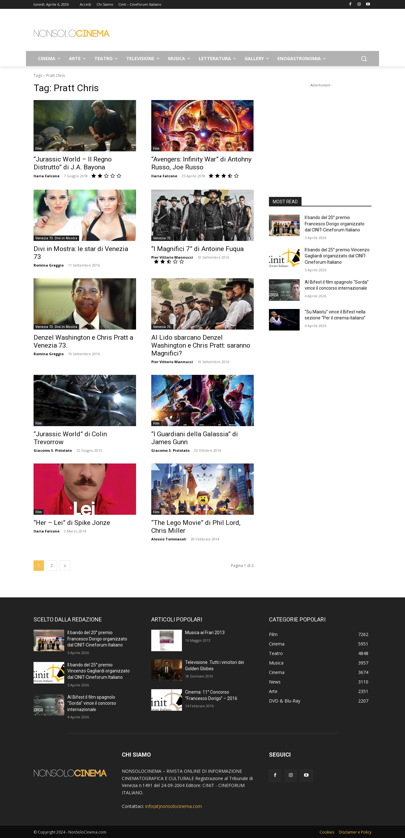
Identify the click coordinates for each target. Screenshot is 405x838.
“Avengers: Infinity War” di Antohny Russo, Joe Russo (201, 163)
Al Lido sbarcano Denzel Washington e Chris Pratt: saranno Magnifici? (200, 345)
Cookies (327, 832)
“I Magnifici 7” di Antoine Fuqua (197, 249)
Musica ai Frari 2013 (205, 632)
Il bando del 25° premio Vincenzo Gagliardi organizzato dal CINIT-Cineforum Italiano (337, 256)
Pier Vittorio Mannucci (172, 257)
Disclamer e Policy (355, 832)
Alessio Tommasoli (168, 539)
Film (38, 148)
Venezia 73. (162, 238)
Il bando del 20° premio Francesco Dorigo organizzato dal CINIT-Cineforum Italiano (334, 223)
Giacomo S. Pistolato (53, 450)
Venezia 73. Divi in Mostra (56, 238)
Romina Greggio (49, 265)
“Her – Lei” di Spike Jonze (72, 522)
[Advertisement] (250, 32)
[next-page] (64, 565)
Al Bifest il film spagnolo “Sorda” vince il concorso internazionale (91, 703)
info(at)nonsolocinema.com (173, 806)
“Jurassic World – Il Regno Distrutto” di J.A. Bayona (73, 163)
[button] (363, 58)
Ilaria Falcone (46, 175)
